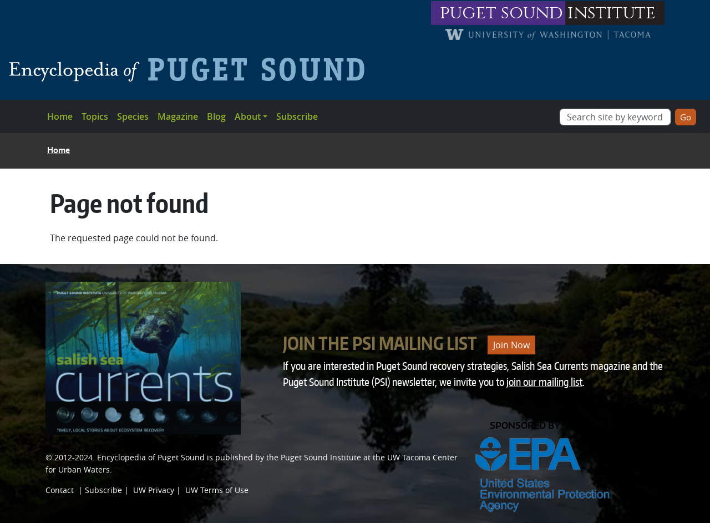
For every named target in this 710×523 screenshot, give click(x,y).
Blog (216, 116)
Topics (95, 116)
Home (60, 116)
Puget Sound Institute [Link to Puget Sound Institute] (321, 457)
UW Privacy (153, 490)
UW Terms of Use (216, 490)
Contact (59, 490)
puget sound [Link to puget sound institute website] (501, 13)
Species (133, 116)
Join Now (511, 345)
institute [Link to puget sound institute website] (611, 13)
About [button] (248, 116)
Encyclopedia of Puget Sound (151, 457)
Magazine (178, 116)
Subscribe (297, 116)
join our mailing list (544, 382)
